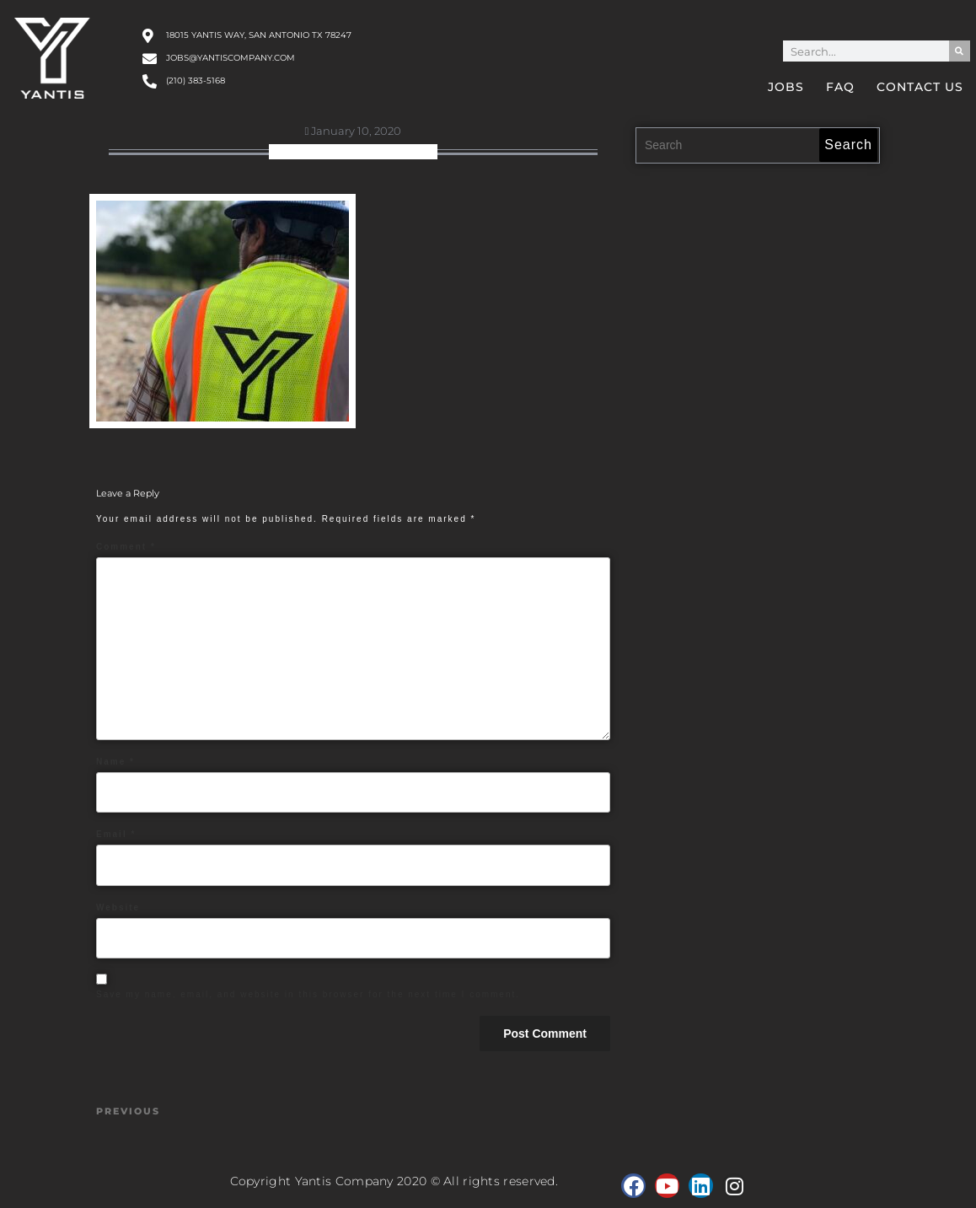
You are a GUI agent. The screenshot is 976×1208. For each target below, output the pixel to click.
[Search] (959, 51)
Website (118, 907)
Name (115, 761)
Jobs (786, 86)
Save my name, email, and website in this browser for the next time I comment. (308, 994)
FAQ (840, 86)
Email (116, 834)
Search (848, 144)
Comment (126, 546)
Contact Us (920, 86)
